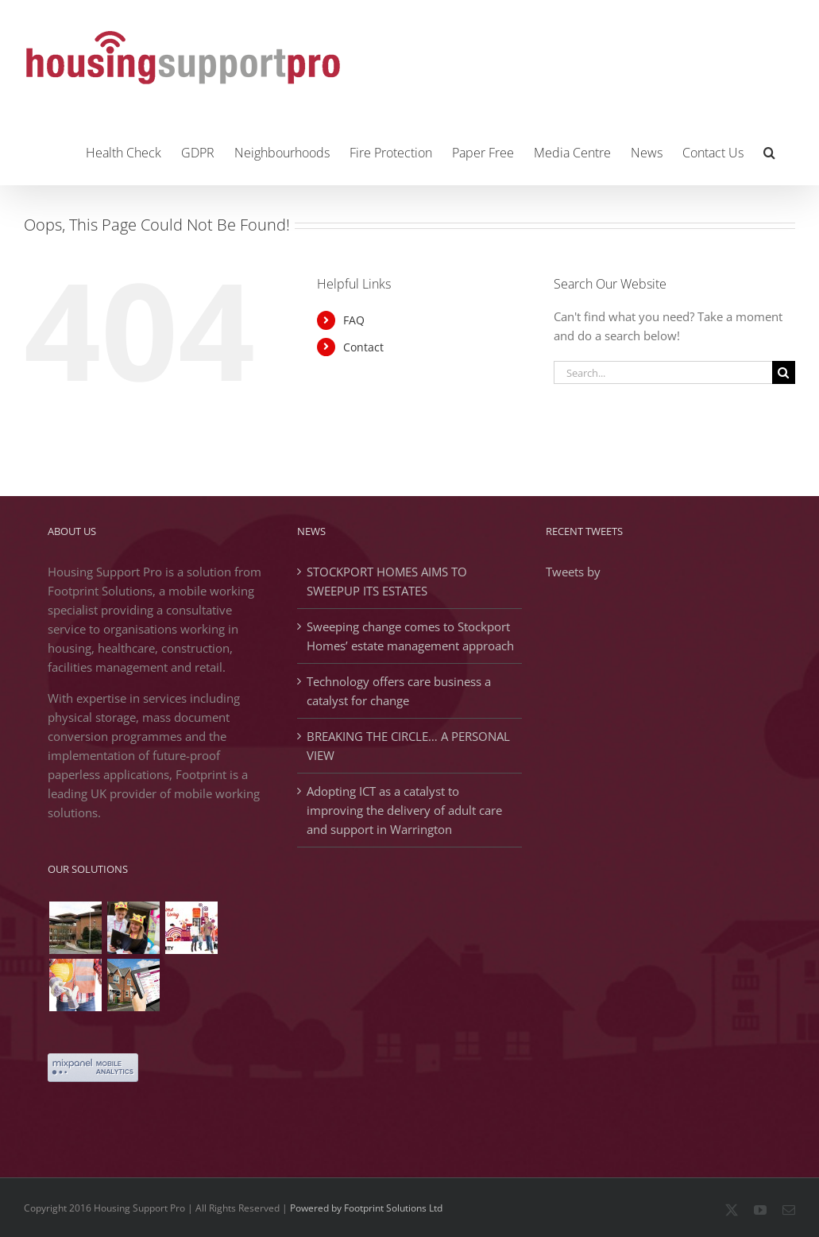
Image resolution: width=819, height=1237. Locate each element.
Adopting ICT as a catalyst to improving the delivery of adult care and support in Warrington (404, 810)
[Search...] (663, 372)
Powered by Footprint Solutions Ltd (366, 1208)
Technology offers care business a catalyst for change (399, 690)
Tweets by (573, 572)
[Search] (783, 372)
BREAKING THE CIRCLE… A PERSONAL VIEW (408, 745)
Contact (363, 347)
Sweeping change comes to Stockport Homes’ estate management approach (410, 635)
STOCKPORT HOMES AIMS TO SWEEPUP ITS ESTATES (387, 581)
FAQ (354, 320)
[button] (769, 151)
